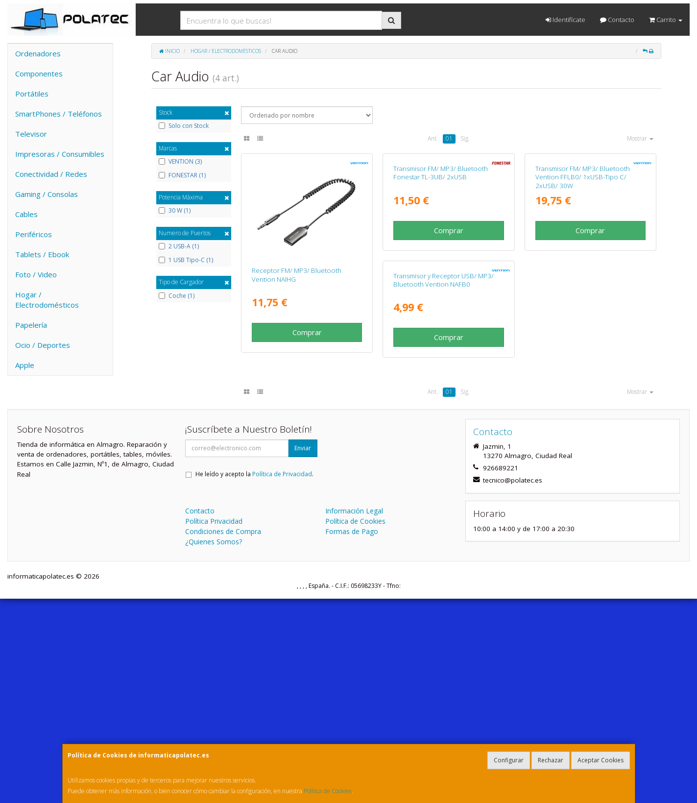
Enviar (302, 652)
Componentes (39, 73)
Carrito (665, 19)
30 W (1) (175, 211)
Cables (26, 214)
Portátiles (31, 93)
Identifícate (565, 19)
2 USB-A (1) (179, 246)
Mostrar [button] (640, 138)
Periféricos (33, 234)
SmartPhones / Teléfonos (58, 114)
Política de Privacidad (282, 678)
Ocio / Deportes (42, 345)
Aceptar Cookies (600, 760)
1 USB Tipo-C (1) (186, 260)
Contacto (617, 19)
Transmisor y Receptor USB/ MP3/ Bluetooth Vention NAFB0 (302, 483)
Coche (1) (176, 296)
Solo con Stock (184, 126)
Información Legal (354, 715)
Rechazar (550, 760)
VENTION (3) (180, 162)
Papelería (31, 325)
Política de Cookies (328, 791)
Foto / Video (36, 274)
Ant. (433, 138)
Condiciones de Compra (223, 735)
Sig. (465, 138)
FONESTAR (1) (182, 175)
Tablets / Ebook (42, 254)
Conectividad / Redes (51, 174)
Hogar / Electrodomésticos (47, 300)
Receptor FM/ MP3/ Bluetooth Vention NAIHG (296, 274)
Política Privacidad (213, 725)
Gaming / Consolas (46, 194)
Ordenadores (38, 53)
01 (449, 138)
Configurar (509, 760)
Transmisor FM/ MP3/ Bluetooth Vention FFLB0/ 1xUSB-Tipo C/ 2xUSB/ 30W (582, 279)
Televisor (31, 134)
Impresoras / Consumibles (59, 154)
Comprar (307, 332)
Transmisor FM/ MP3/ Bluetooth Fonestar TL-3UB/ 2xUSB (440, 274)
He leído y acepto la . (254, 678)
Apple (24, 365)
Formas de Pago (351, 735)
